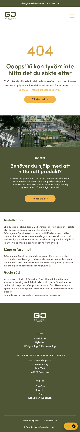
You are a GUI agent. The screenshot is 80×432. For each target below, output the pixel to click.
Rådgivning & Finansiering (40, 346)
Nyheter (40, 342)
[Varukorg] (71, 426)
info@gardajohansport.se (32, 3)
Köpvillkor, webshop (40, 397)
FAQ (40, 393)
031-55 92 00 (53, 3)
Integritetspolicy (31, 420)
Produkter (40, 338)
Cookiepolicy (50, 420)
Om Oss (40, 386)
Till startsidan (40, 99)
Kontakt (40, 390)
